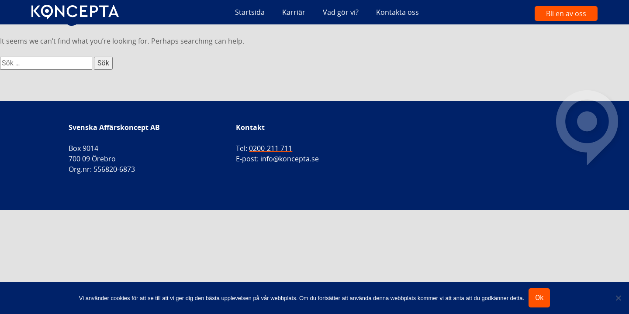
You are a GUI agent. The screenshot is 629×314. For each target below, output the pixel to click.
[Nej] (618, 298)
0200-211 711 (270, 148)
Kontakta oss (397, 12)
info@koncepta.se (289, 159)
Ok (539, 298)
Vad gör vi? (341, 12)
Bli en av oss (566, 13)
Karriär (293, 12)
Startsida (250, 12)
